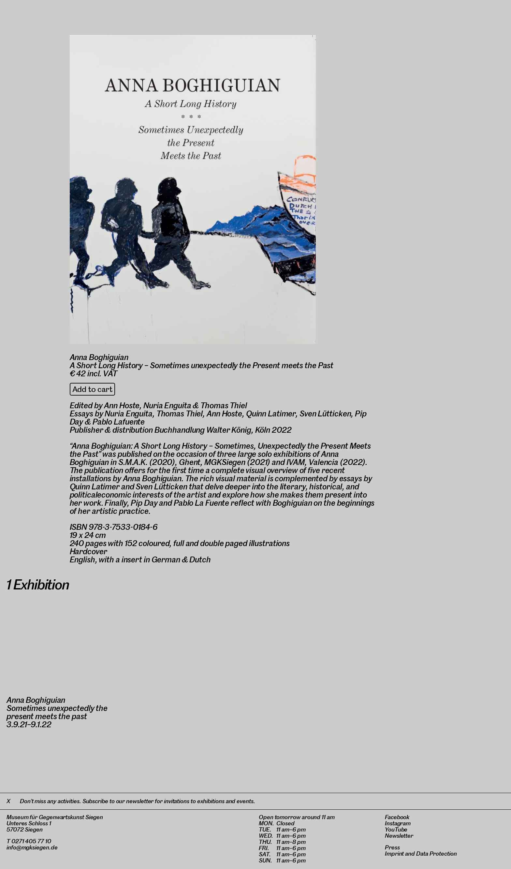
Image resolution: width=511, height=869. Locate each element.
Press (392, 847)
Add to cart (92, 389)
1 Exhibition (38, 584)
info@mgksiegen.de (32, 847)
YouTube (396, 829)
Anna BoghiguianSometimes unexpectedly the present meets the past (57, 708)
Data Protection (436, 853)
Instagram (398, 823)
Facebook (397, 817)
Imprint (394, 853)
